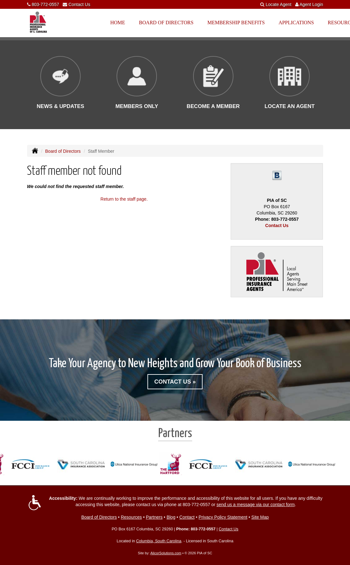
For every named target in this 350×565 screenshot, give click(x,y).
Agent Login (311, 4)
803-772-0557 (45, 4)
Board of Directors (63, 151)
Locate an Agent (290, 106)
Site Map (260, 517)
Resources (131, 517)
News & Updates (60, 106)
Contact (186, 517)
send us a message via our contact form (255, 504)
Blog (171, 517)
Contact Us (79, 4)
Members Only (136, 106)
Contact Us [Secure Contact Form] (277, 225)
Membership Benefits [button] (236, 22)
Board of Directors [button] (166, 22)
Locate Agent (278, 4)
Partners (154, 517)
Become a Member (213, 106)
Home (117, 22)
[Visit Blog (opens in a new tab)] (277, 175)
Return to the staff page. (124, 199)
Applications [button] (296, 22)
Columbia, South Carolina (158, 541)
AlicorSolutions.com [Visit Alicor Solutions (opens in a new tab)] (165, 553)
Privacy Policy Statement (222, 517)
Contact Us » (175, 382)
